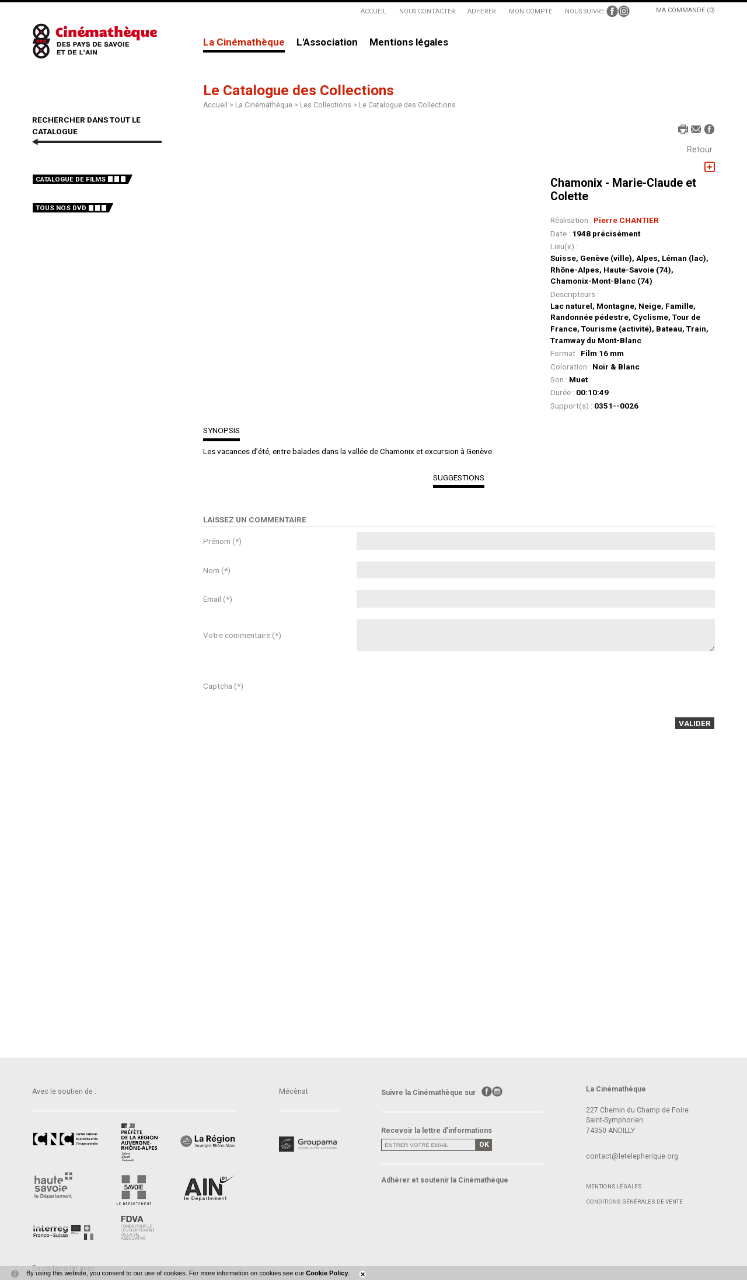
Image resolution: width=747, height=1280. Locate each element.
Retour (700, 149)
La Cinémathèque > (267, 105)
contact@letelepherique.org (632, 1156)
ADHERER (481, 11)
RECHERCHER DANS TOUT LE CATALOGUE (86, 125)
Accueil (215, 105)
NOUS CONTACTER (427, 11)
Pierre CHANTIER (626, 220)
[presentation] (445, 686)
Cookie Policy (327, 1272)
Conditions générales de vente (634, 1201)
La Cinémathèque (244, 42)
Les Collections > (329, 105)
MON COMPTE (530, 11)
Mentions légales (408, 42)
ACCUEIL (373, 11)
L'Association (327, 42)
